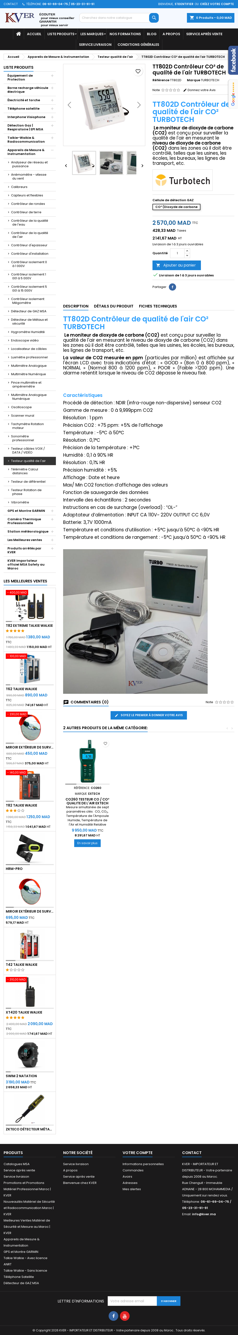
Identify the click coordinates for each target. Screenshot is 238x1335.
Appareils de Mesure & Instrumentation (26, 152)
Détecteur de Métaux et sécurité (29, 321)
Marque (193, 80)
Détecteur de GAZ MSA (28, 311)
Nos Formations (125, 34)
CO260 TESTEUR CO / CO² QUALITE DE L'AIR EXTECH (141, 801)
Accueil (34, 34)
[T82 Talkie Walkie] (30, 773)
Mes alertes (132, 1189)
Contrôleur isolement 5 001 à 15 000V (29, 288)
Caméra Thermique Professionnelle (24, 521)
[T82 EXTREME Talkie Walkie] (30, 593)
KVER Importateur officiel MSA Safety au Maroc (26, 564)
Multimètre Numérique (28, 374)
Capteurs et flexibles (27, 195)
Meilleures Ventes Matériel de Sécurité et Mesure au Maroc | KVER (27, 1226)
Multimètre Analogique (29, 365)
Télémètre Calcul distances (24, 471)
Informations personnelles (143, 1164)
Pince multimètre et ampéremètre (26, 384)
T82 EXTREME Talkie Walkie (29, 625)
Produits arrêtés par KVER (24, 550)
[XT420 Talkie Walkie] (30, 980)
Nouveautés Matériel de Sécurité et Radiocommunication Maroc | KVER (29, 1207)
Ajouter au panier (176, 265)
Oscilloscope (21, 407)
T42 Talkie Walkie (21, 965)
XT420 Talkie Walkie (24, 1012)
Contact (11, 4)
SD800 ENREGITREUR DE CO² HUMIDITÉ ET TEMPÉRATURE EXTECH (87, 803)
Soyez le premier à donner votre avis (149, 715)
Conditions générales (138, 44)
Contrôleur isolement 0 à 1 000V (29, 264)
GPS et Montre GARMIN (26, 510)
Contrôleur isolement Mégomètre (27, 301)
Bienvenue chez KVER (80, 1183)
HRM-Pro (14, 869)
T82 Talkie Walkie (21, 805)
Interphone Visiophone (26, 117)
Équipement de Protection (20, 77)
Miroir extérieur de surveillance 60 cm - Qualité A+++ (30, 747)
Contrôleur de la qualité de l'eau (29, 222)
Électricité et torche (23, 100)
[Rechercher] (119, 18)
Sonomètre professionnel (22, 438)
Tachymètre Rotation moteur (27, 426)
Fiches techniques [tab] (158, 306)
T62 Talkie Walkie (21, 689)
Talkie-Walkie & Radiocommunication (26, 139)
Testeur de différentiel (28, 481)
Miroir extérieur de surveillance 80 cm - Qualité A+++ (30, 911)
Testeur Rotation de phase (26, 492)
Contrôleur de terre (26, 212)
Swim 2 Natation (21, 1076)
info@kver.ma (204, 1214)
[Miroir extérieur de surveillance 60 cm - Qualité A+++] (30, 715)
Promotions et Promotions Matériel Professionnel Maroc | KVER (27, 1189)
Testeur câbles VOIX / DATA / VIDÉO (28, 450)
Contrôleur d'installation (29, 253)
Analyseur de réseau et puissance (29, 164)
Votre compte (137, 1152)
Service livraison (95, 44)
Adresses (130, 1183)
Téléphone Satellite (19, 1277)
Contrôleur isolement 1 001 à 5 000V (28, 276)
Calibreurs (19, 187)
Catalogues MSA (17, 1164)
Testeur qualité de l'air (28, 461)
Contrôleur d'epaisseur (29, 245)
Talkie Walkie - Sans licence (25, 1270)
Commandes (133, 1170)
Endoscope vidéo (25, 340)
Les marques (92, 34)
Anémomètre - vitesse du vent (28, 176)
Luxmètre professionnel (29, 357)
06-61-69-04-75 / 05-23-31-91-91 (68, 4)
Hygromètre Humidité (28, 332)
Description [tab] (75, 306)
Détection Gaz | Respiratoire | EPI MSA (25, 127)
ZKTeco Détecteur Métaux (30, 1129)
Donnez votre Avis (199, 90)
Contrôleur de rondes (28, 203)
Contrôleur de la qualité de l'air (29, 235)
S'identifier (184, 4)
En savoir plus (89, 843)
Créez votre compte (217, 4)
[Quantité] (177, 253)
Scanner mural (22, 415)
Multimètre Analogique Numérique (29, 397)
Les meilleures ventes (25, 581)
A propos (171, 34)
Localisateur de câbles (29, 349)
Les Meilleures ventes (24, 540)
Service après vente (204, 34)
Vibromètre (20, 502)
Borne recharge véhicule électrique (27, 90)
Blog (152, 34)
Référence (160, 80)
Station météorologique (27, 531)
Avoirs (127, 1176)
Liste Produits (60, 34)
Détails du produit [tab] (113, 306)
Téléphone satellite (23, 108)
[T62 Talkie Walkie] (30, 657)
